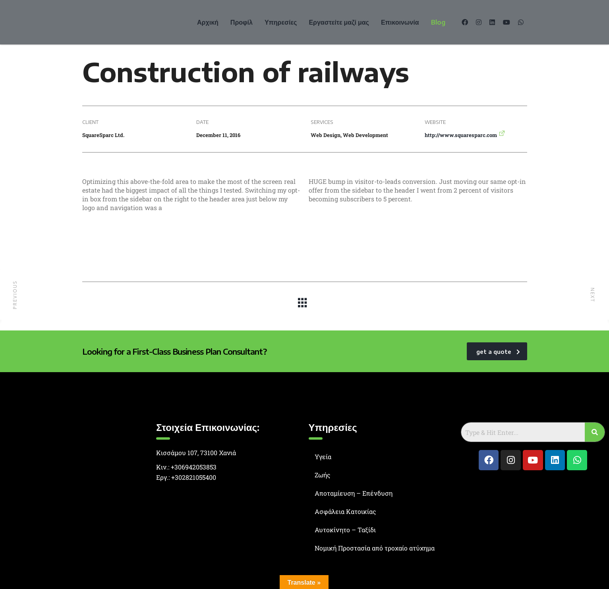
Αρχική (207, 22)
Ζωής (323, 475)
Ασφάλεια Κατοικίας (345, 511)
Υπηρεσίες (281, 22)
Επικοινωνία (400, 22)
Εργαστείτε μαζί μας (339, 22)
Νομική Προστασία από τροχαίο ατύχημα (375, 548)
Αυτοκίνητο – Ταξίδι (345, 529)
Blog (438, 22)
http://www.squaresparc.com (461, 135)
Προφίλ (241, 22)
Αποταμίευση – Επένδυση (353, 493)
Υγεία (323, 456)
